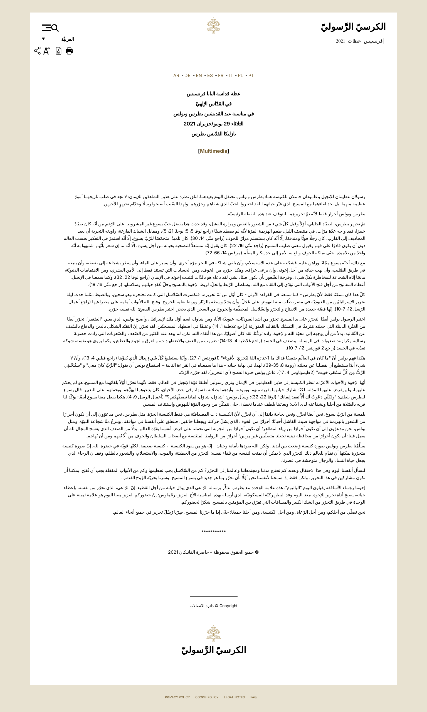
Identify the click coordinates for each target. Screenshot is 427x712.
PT (251, 75)
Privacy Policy (177, 697)
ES (210, 75)
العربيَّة (62, 41)
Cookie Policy (206, 697)
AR (176, 75)
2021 (340, 41)
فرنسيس (373, 41)
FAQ (253, 697)
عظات (354, 41)
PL (240, 75)
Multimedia (213, 151)
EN (199, 75)
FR (220, 75)
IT (231, 75)
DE (187, 75)
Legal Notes (234, 697)
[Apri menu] (45, 28)
